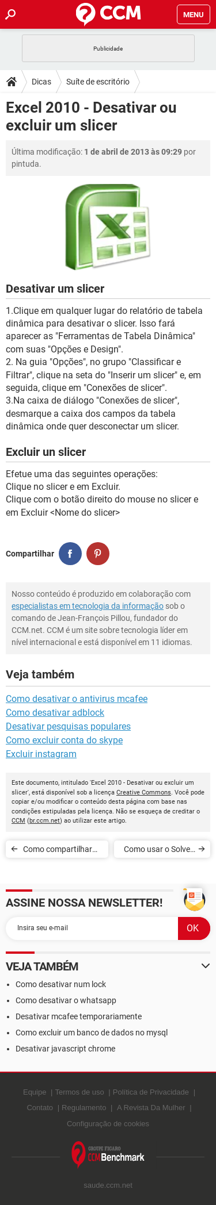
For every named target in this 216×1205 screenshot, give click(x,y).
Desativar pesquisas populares (68, 726)
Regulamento (84, 1107)
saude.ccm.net (108, 1185)
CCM (18, 820)
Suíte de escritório (98, 81)
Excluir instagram (41, 754)
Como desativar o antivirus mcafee (76, 698)
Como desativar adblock (55, 712)
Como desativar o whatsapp (66, 1000)
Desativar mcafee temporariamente (79, 1016)
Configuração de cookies (108, 1123)
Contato (39, 1107)
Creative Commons (143, 792)
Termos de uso (79, 1092)
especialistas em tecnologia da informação (88, 606)
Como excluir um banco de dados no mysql (92, 1032)
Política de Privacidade (151, 1092)
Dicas (41, 81)
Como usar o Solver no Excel (158, 851)
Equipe (34, 1092)
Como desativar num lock (61, 984)
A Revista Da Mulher (151, 1107)
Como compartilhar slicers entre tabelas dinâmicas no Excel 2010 (58, 851)
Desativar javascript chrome (65, 1048)
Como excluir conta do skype (64, 740)
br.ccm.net (44, 820)
